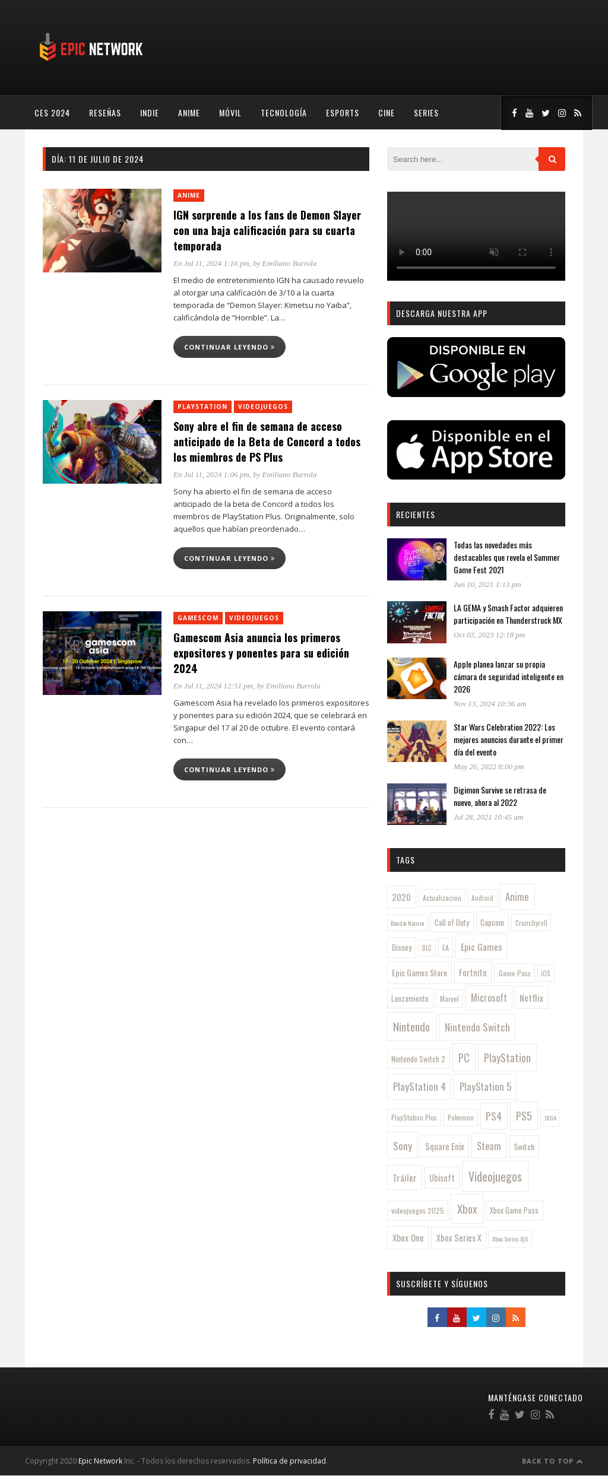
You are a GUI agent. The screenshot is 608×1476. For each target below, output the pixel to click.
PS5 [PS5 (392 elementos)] (524, 1115)
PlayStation (202, 406)
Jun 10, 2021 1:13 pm (487, 584)
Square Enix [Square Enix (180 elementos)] (444, 1146)
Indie (149, 112)
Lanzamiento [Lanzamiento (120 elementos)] (410, 998)
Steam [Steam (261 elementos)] (489, 1145)
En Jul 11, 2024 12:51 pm (213, 685)
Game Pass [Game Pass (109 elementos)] (515, 973)
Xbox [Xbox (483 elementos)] (467, 1208)
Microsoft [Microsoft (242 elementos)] (489, 998)
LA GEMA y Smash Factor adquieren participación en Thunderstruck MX (508, 613)
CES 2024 (52, 112)
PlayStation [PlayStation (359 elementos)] (507, 1057)
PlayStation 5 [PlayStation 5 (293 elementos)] (485, 1086)
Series (426, 112)
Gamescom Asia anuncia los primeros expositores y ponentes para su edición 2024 (261, 653)
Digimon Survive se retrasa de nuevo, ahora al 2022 (500, 795)
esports (342, 112)
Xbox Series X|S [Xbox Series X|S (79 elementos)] (510, 1238)
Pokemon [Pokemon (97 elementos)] (461, 1117)
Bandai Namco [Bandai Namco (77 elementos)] (407, 923)
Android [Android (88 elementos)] (482, 898)
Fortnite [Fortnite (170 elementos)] (473, 972)
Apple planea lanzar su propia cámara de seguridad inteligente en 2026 (508, 676)
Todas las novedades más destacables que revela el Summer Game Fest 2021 (507, 557)
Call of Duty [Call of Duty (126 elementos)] (452, 922)
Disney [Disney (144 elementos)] (401, 947)
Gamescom (198, 618)
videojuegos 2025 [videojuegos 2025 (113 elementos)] (417, 1210)
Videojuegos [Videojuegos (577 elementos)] (495, 1176)
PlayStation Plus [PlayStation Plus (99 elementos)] (414, 1117)
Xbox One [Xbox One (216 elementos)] (408, 1237)
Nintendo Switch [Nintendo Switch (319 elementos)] (477, 1026)
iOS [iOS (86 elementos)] (545, 973)
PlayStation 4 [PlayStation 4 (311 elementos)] (419, 1086)
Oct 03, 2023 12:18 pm (489, 634)
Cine (386, 112)
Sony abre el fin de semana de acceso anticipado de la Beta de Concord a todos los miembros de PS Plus (266, 441)
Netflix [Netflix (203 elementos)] (531, 997)
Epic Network (100, 1461)
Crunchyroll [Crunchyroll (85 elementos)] (531, 923)
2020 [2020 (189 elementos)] (401, 896)
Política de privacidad (289, 1461)
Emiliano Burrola (289, 263)
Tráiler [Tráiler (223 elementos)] (404, 1177)
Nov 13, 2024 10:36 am (490, 703)
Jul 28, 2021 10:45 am (488, 816)
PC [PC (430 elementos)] (464, 1057)
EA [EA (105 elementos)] (445, 947)
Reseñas (105, 112)
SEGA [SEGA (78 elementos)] (550, 1117)
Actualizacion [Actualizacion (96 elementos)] (442, 898)
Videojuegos (263, 406)
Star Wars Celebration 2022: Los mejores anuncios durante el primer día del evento (508, 739)
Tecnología (284, 112)
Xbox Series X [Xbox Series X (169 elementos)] (459, 1237)
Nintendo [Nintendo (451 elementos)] (411, 1026)
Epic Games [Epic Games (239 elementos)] (481, 946)
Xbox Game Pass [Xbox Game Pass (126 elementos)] (514, 1210)
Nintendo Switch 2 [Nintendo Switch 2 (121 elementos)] (418, 1059)
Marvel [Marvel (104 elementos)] (449, 998)
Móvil (230, 112)
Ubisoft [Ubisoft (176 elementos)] (442, 1178)
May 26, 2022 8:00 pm (489, 766)
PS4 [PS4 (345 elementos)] (494, 1115)
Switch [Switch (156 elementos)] (524, 1146)
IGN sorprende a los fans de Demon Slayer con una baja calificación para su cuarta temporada (267, 230)
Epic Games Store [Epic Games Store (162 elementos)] (419, 972)
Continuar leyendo (229, 346)
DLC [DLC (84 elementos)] (427, 948)
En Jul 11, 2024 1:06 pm (211, 474)
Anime (189, 112)
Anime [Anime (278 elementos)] (517, 896)
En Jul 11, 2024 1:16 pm (211, 263)
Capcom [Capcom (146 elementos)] (492, 922)
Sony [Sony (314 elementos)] (402, 1145)
